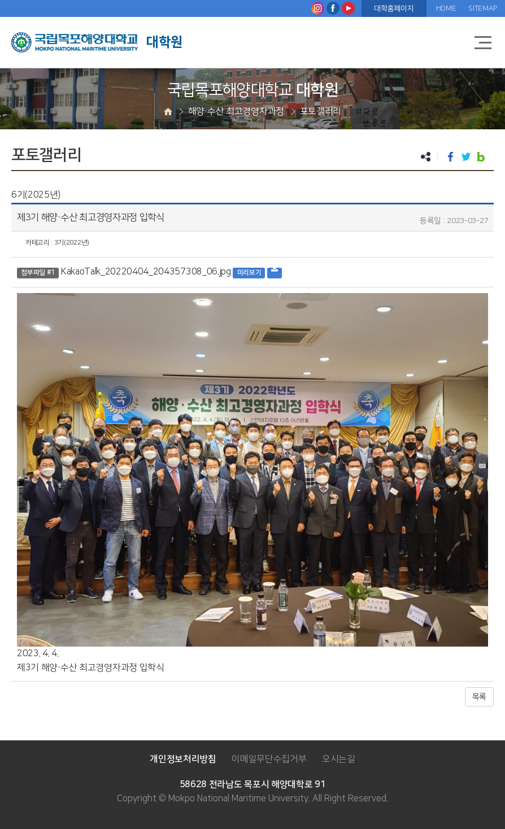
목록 (479, 696)
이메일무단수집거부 (269, 759)
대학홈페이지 (393, 8)
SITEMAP (482, 8)
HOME (446, 8)
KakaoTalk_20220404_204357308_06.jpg (146, 272)
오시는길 (338, 759)
